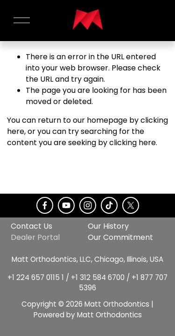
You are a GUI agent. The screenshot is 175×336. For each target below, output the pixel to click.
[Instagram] (87, 205)
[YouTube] (66, 205)
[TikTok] (109, 205)
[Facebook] (44, 205)
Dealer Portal (35, 237)
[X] (130, 205)
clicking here (132, 142)
